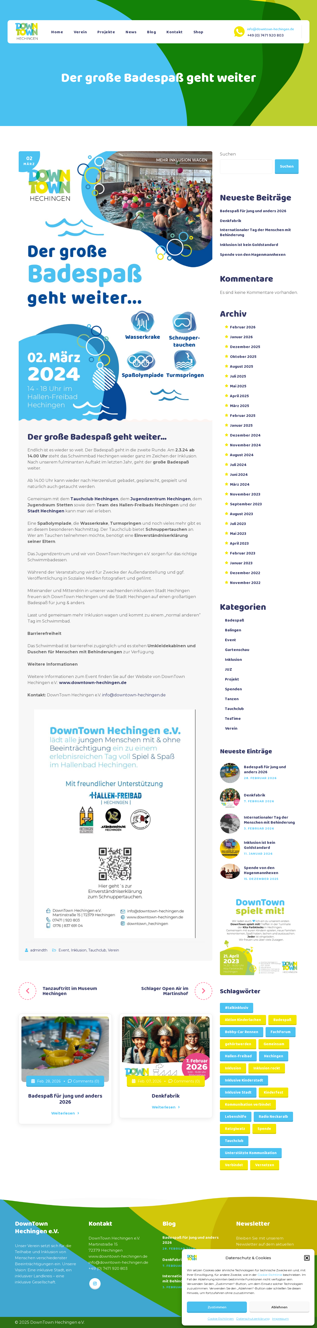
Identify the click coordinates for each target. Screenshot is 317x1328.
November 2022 (245, 582)
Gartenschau (237, 650)
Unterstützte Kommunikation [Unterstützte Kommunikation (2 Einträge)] (251, 1153)
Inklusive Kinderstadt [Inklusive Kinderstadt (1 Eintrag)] (244, 1080)
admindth (39, 950)
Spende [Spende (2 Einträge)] (264, 1129)
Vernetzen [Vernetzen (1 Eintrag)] (264, 1165)
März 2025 (239, 406)
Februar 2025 (242, 415)
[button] (306, 1257)
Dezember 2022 (245, 573)
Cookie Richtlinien (221, 1318)
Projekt (232, 679)
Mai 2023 (238, 533)
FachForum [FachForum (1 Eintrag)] (281, 1032)
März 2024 (240, 484)
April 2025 (239, 396)
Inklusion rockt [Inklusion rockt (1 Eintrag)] (266, 1068)
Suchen (228, 154)
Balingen (233, 630)
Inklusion (79, 950)
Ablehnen (279, 1307)
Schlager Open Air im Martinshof (164, 991)
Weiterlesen (65, 1113)
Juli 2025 (238, 376)
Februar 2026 (242, 327)
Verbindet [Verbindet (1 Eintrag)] (234, 1165)
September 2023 (246, 504)
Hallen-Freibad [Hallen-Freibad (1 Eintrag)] (238, 1056)
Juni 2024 (239, 474)
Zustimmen (217, 1307)
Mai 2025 (238, 386)
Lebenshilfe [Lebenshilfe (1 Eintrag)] (235, 1117)
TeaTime (233, 718)
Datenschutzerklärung (253, 1318)
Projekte (106, 32)
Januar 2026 (241, 337)
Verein (80, 32)
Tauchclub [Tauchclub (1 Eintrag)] (234, 1141)
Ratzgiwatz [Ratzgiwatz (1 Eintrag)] (235, 1129)
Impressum (280, 1318)
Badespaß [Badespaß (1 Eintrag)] (282, 1020)
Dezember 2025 (245, 347)
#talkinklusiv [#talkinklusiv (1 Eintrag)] (236, 1008)
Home (57, 32)
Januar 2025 (241, 425)
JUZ (228, 669)
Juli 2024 (238, 465)
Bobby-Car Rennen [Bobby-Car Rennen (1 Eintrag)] (241, 1032)
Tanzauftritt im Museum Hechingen (70, 991)
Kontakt (174, 32)
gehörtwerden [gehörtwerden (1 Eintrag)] (238, 1044)
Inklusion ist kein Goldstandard (249, 245)
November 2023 (245, 494)
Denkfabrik (166, 1096)
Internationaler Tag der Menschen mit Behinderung (255, 233)
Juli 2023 (238, 524)
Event (64, 950)
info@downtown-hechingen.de (270, 29)
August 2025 (241, 366)
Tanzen (232, 699)
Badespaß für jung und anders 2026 (65, 1099)
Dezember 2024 (245, 435)
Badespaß (234, 620)
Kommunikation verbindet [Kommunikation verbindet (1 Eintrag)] (248, 1105)
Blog (151, 32)
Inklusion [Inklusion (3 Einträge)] (233, 1068)
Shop (198, 32)
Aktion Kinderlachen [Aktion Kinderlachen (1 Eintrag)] (243, 1020)
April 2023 (239, 543)
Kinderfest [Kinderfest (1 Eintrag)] (273, 1093)
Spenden (233, 689)
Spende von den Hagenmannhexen (252, 254)
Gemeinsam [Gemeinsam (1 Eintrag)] (274, 1044)
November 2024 (245, 445)
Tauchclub (97, 950)
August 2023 (241, 514)
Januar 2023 (241, 563)
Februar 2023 (242, 553)
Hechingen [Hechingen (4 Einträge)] (273, 1056)
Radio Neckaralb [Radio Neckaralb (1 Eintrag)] (273, 1117)
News (131, 32)
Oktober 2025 (243, 356)
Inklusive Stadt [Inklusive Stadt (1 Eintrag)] (238, 1093)
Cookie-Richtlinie (269, 1275)
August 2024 (242, 455)
